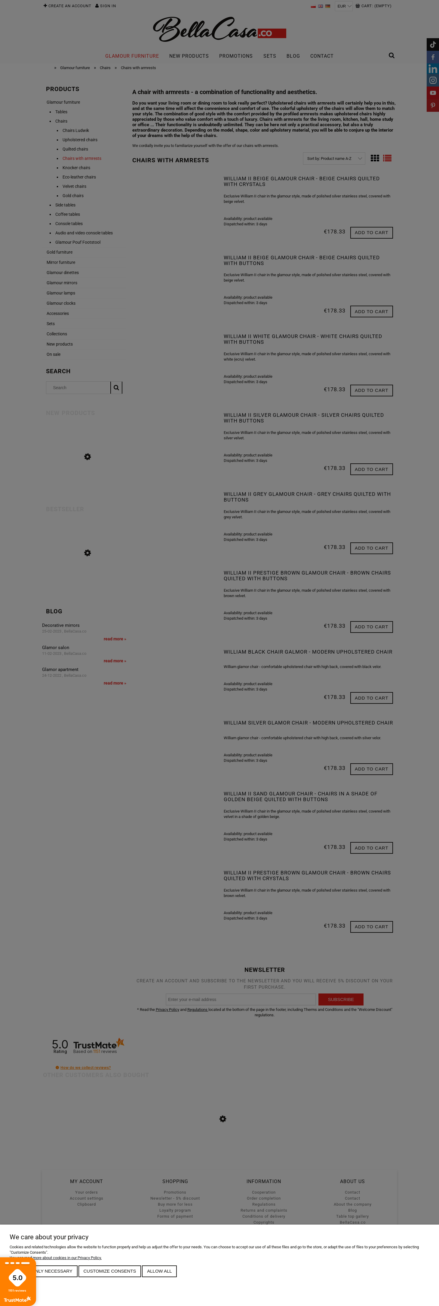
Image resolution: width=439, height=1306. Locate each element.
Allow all (159, 1271)
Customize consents (110, 1271)
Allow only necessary (43, 1271)
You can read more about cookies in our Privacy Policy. (56, 1258)
